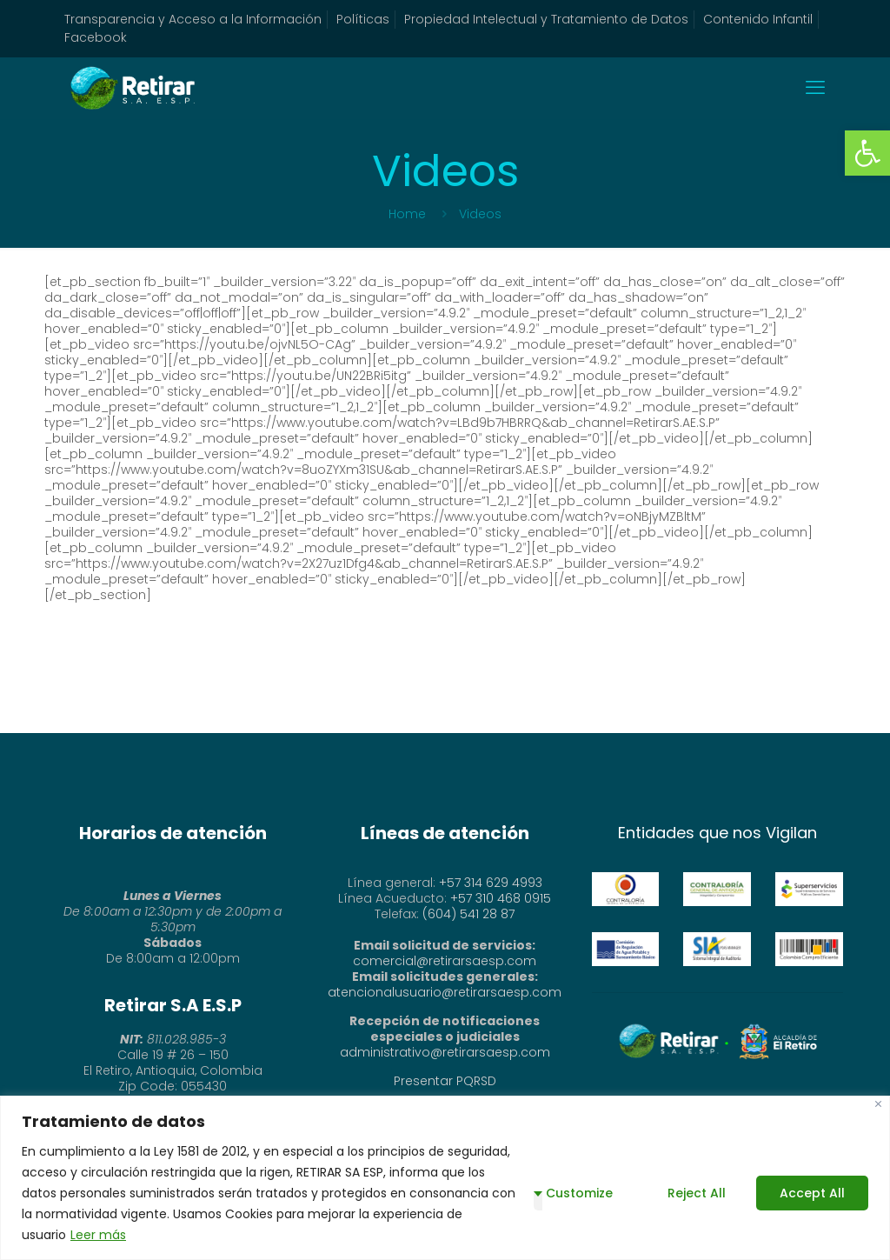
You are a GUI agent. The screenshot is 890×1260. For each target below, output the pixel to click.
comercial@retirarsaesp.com (444, 961)
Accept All (812, 1193)
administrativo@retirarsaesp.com (445, 1052)
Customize (579, 1193)
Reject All (697, 1193)
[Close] (878, 1104)
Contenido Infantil (758, 19)
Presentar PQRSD (445, 1081)
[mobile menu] (815, 88)
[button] (867, 153)
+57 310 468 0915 (500, 898)
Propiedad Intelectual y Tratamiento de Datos (546, 19)
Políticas (362, 19)
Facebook (95, 37)
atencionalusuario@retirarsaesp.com (444, 992)
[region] (445, 1178)
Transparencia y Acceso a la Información (193, 19)
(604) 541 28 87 (468, 914)
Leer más (98, 1234)
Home (407, 214)
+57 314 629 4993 (490, 882)
